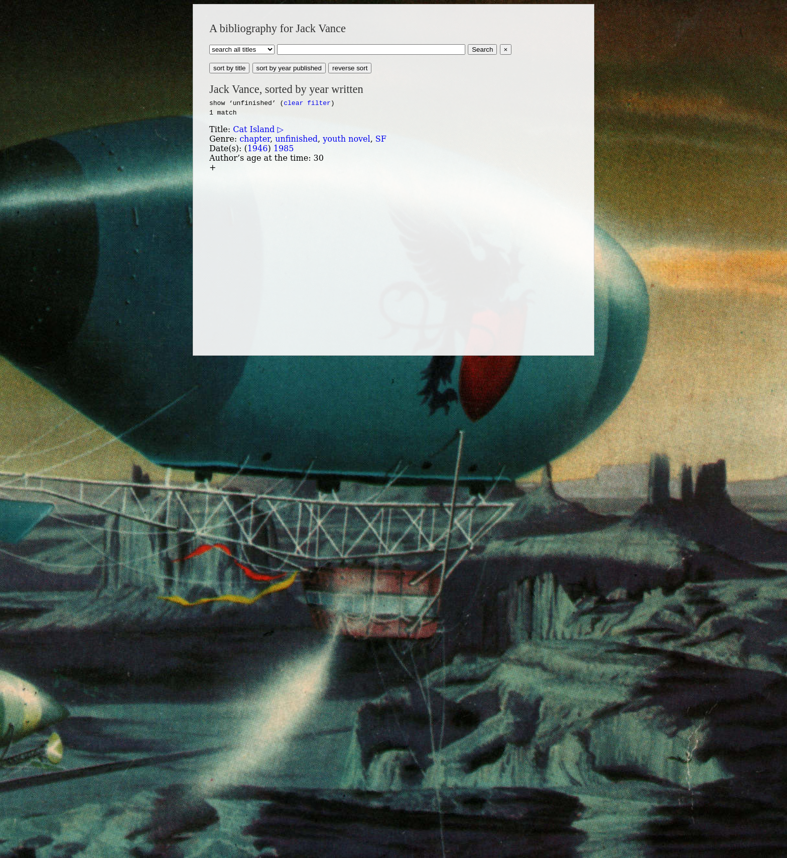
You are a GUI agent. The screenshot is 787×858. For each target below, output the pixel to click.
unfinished (296, 139)
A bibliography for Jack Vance (277, 28)
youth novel (346, 139)
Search (482, 49)
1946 (257, 148)
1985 (284, 148)
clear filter (307, 102)
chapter (254, 139)
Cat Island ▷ (258, 129)
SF (380, 139)
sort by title (229, 68)
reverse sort (349, 68)
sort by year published (289, 68)
